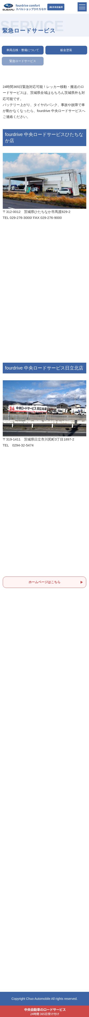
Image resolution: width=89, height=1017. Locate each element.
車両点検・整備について (22, 50)
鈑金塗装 (66, 50)
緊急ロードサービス (22, 61)
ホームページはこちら (44, 582)
